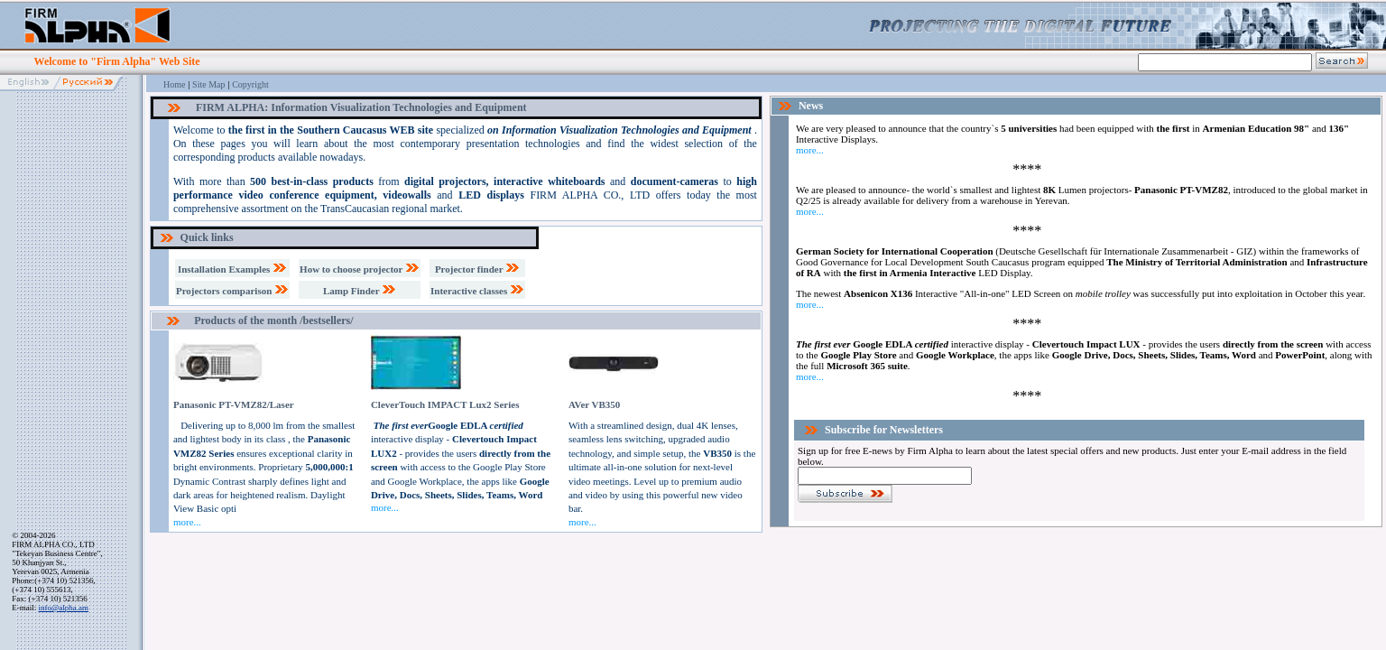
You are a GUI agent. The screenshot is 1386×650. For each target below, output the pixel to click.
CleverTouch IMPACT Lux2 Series (445, 404)
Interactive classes (477, 290)
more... (187, 521)
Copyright (250, 84)
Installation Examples (232, 269)
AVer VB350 (594, 404)
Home (174, 84)
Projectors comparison (232, 290)
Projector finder (477, 269)
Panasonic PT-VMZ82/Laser (233, 404)
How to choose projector (360, 269)
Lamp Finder (359, 290)
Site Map (208, 84)
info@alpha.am (64, 607)
